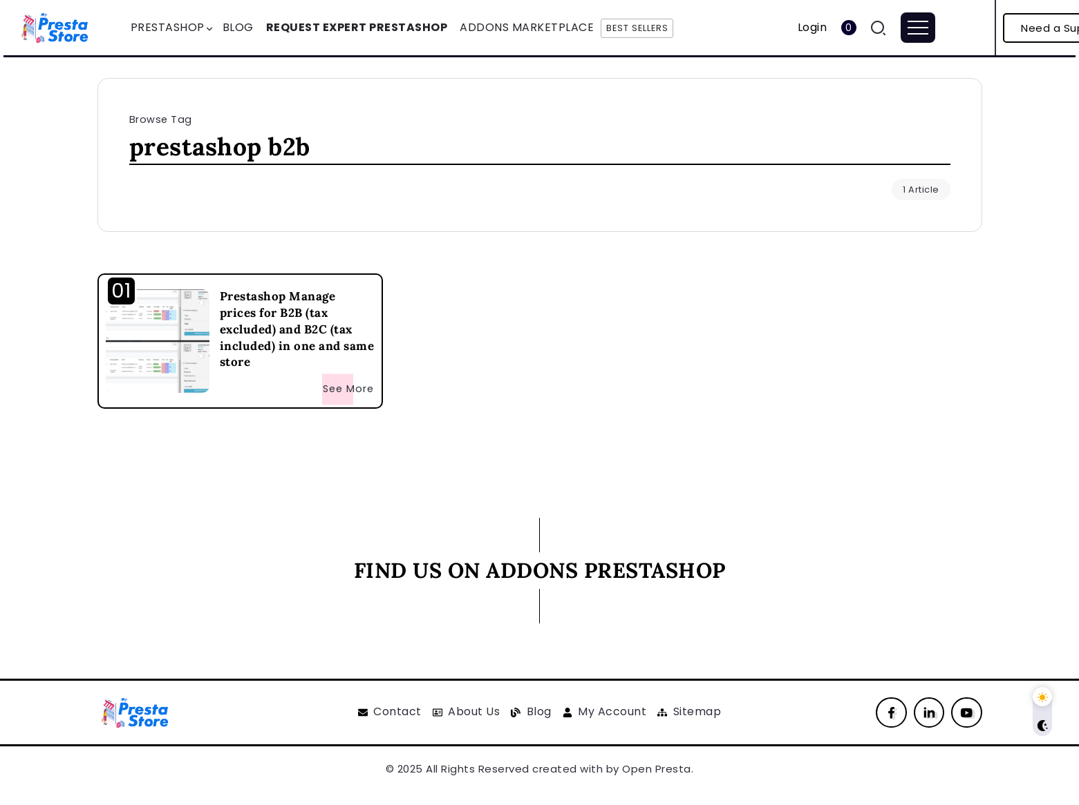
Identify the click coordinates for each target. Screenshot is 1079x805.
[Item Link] (157, 341)
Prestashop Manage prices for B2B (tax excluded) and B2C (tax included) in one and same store (297, 329)
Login (812, 27)
